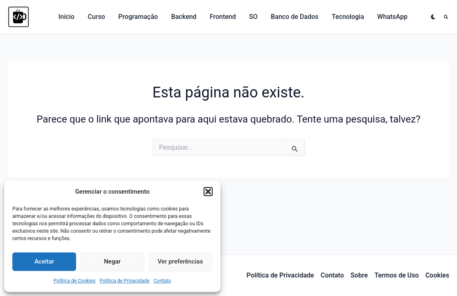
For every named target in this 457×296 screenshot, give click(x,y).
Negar (112, 261)
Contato (162, 281)
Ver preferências (180, 261)
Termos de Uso (396, 275)
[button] (208, 191)
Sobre (359, 275)
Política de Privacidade (124, 281)
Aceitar (44, 261)
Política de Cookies (74, 281)
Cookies (437, 275)
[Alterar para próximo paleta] (433, 17)
